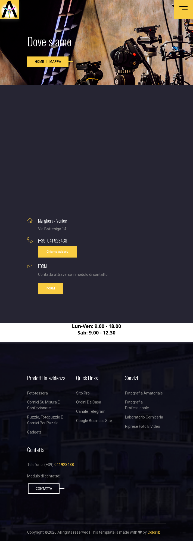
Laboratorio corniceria (144, 417)
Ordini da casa (88, 402)
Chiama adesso (57, 251)
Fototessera (37, 393)
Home (39, 62)
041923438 (64, 464)
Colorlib (154, 532)
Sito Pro (83, 393)
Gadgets (34, 432)
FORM (50, 288)
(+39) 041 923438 (52, 240)
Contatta (44, 489)
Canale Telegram (90, 411)
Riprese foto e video (142, 426)
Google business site (94, 421)
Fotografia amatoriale (144, 393)
